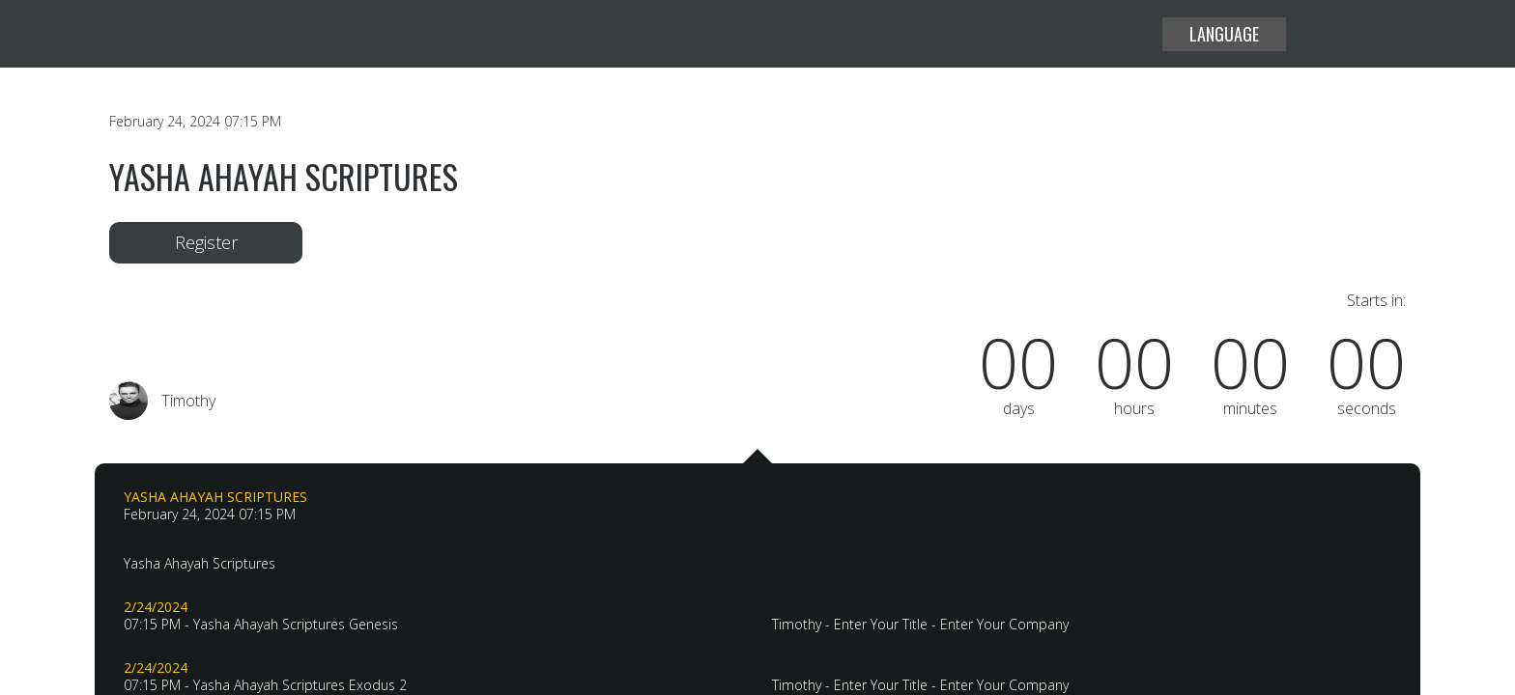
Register (206, 242)
